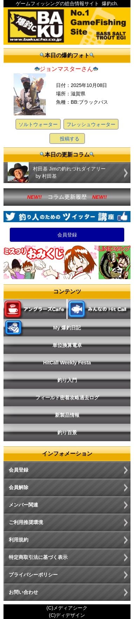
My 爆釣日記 (67, 327)
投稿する (69, 138)
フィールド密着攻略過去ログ (67, 397)
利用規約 (18, 539)
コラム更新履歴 (67, 197)
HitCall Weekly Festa (67, 362)
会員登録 (67, 235)
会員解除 (18, 487)
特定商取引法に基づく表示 (38, 557)
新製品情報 (67, 415)
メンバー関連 (23, 505)
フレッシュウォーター (90, 124)
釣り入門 (67, 380)
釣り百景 (67, 432)
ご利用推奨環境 (26, 522)
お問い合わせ (23, 592)
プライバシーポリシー (33, 574)
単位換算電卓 (67, 345)
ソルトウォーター (38, 124)
